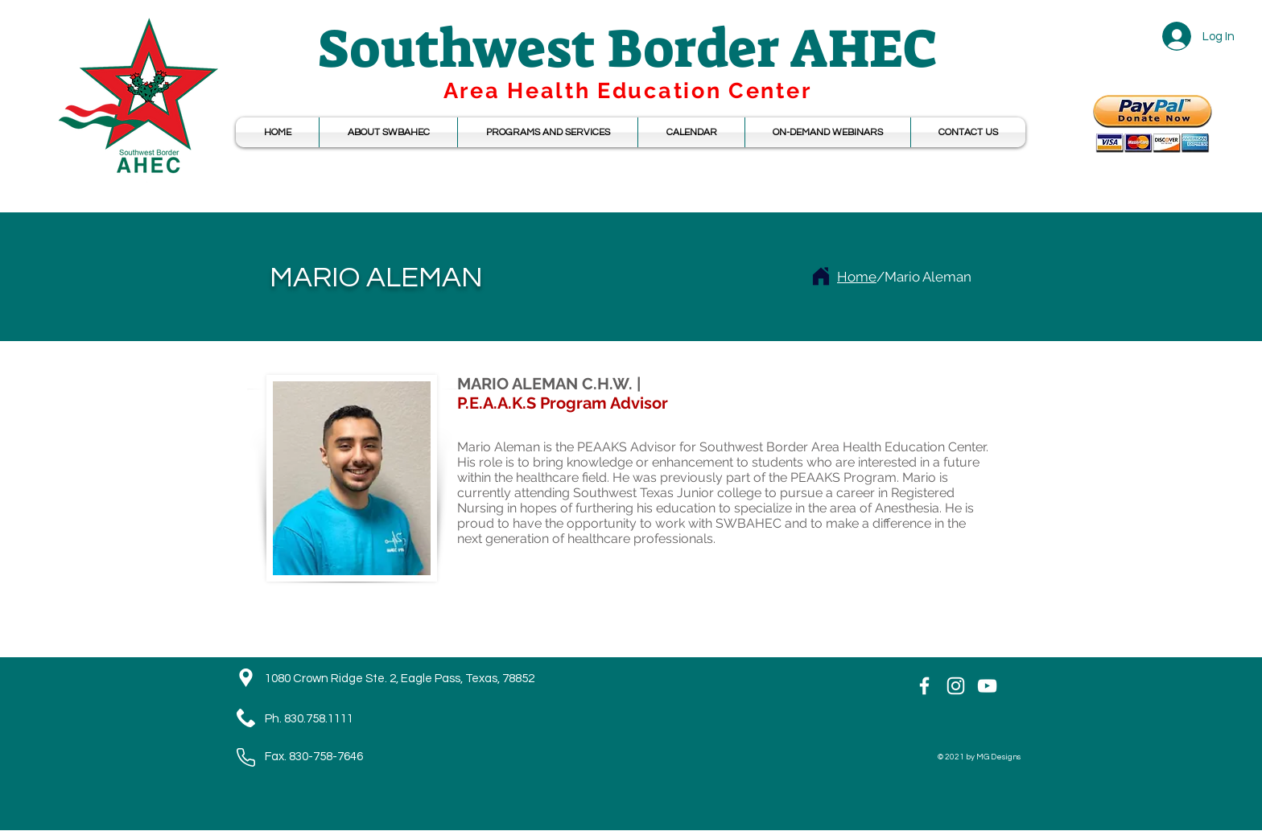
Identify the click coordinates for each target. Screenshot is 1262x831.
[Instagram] (955, 685)
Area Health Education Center (627, 90)
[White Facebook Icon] (924, 685)
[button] (691, 132)
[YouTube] (987, 685)
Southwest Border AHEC (628, 49)
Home (856, 277)
